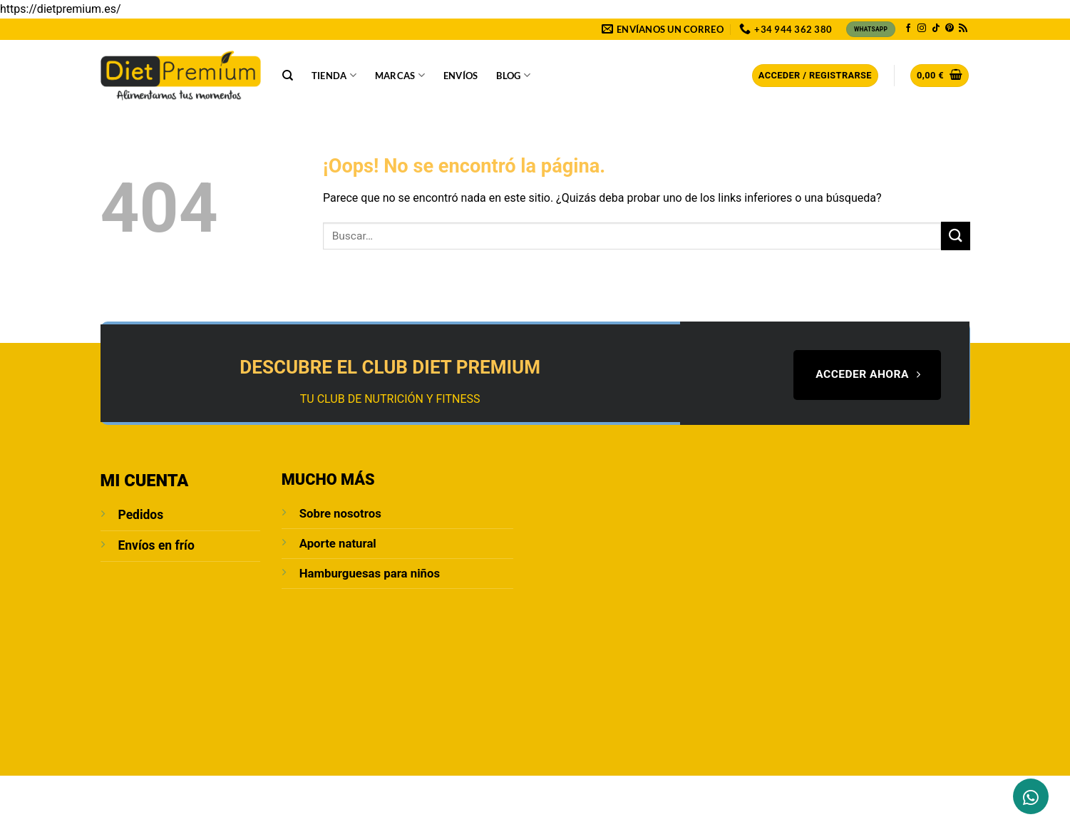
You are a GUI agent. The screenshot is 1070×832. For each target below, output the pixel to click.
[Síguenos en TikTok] (936, 29)
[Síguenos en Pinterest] (949, 29)
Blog (513, 75)
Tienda (334, 75)
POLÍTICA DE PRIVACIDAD (403, 791)
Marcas (400, 75)
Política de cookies (643, 791)
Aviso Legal (309, 791)
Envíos (460, 75)
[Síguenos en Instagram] (921, 29)
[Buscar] (287, 75)
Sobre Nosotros (141, 791)
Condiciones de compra (527, 791)
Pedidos (141, 515)
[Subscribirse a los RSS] (963, 29)
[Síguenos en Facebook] (908, 29)
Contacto (214, 791)
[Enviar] (955, 236)
